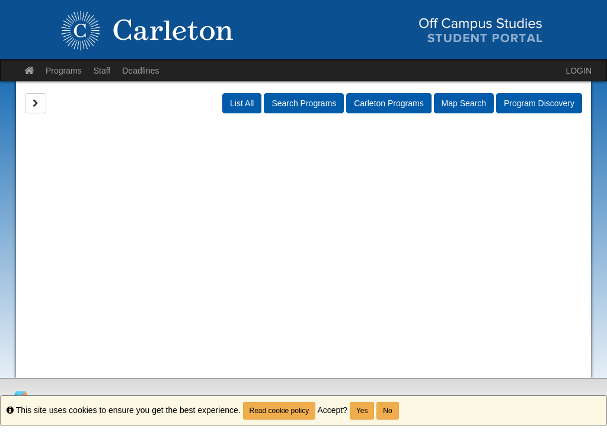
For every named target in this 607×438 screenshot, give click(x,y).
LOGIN (579, 70)
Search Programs (303, 103)
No (387, 411)
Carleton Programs (389, 103)
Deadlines (140, 70)
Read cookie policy (279, 411)
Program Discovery (539, 103)
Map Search (464, 103)
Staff (102, 70)
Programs (64, 70)
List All (242, 103)
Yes (362, 411)
